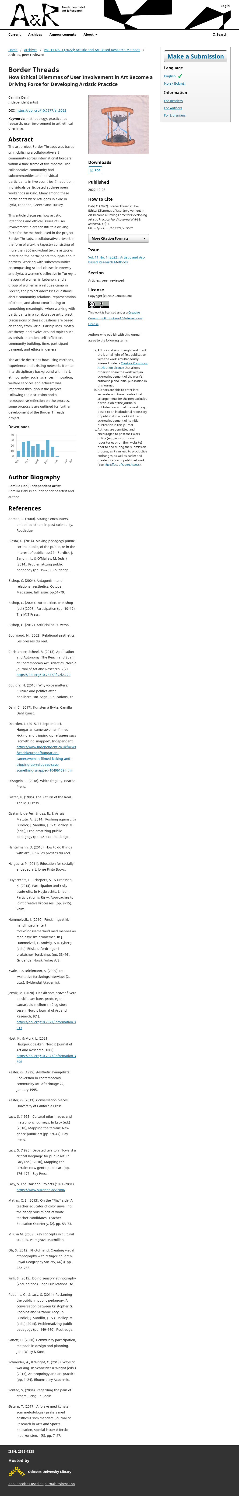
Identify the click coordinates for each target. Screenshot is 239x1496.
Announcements (62, 34)
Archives (35, 34)
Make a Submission (196, 56)
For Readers (173, 101)
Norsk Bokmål (175, 83)
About (89, 34)
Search (220, 34)
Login (225, 5)
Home (13, 50)
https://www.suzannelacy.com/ (41, 1190)
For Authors (173, 108)
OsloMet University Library (49, 1471)
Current (14, 34)
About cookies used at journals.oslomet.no (41, 1484)
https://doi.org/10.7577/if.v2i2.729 (43, 674)
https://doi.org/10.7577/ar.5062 (41, 110)
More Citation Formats (110, 238)
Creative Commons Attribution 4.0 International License (115, 318)
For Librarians (175, 115)
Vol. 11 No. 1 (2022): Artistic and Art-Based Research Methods (92, 50)
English (170, 76)
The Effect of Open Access (122, 465)
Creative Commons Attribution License (123, 365)
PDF (97, 170)
